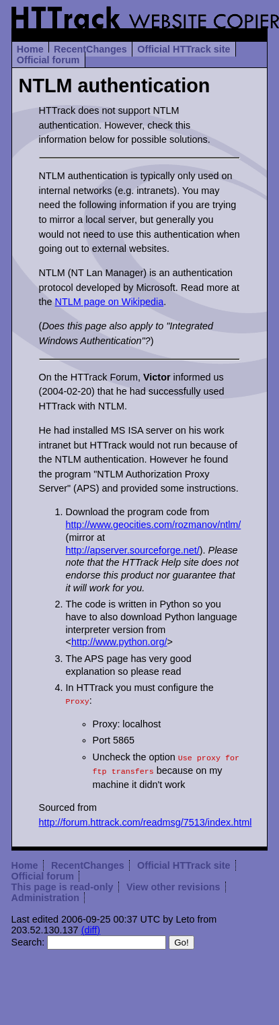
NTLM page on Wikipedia (109, 301)
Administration (45, 893)
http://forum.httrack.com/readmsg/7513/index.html (145, 818)
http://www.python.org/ (119, 641)
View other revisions (173, 883)
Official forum (48, 60)
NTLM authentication (114, 85)
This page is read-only (62, 883)
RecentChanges (90, 49)
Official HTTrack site (183, 49)
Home (30, 49)
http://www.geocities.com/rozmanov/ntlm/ (153, 524)
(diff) (91, 926)
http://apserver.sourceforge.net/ (133, 550)
